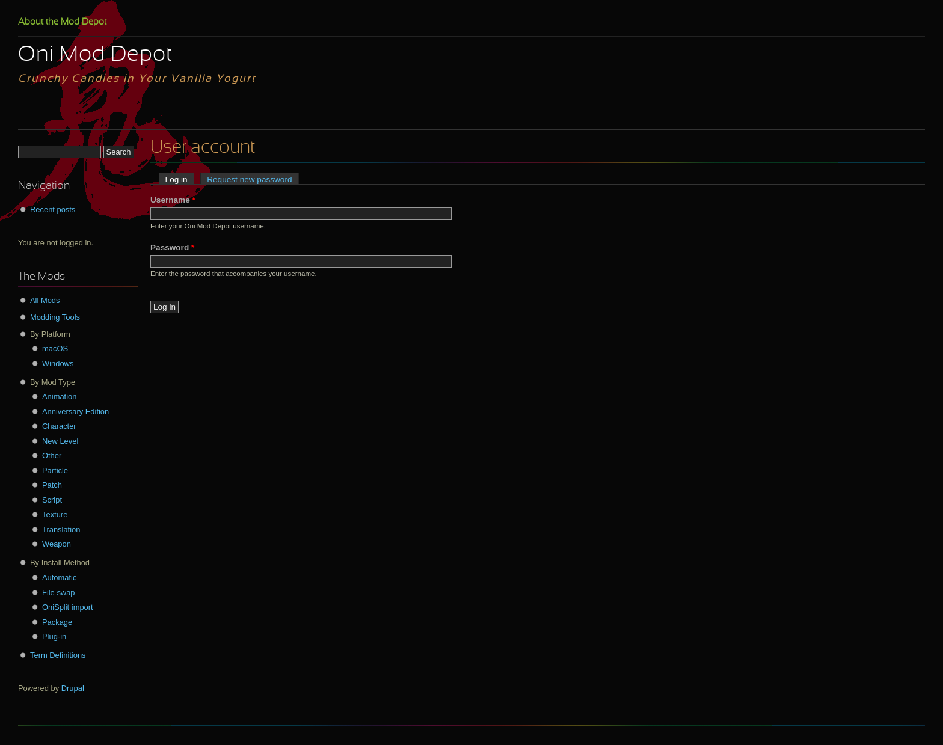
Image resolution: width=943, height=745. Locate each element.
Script (52, 499)
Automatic (59, 577)
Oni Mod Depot (95, 55)
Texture (54, 514)
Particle (55, 470)
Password (172, 247)
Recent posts (52, 209)
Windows (57, 363)
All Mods (45, 300)
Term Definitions (58, 655)
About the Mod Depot (62, 22)
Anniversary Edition (75, 411)
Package (57, 622)
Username (172, 199)
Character (59, 426)
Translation (61, 529)
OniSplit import (67, 607)
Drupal (72, 688)
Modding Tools (55, 317)
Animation (59, 396)
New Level (60, 441)
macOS (55, 348)
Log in (179, 179)
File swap (58, 592)
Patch (52, 484)
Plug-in (54, 636)
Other (51, 455)
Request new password (249, 179)
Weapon (56, 543)
